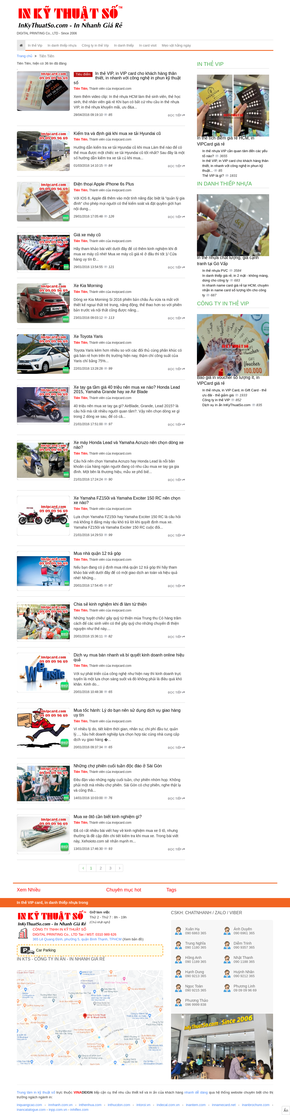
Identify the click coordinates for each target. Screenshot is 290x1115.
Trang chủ (25, 56)
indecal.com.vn (168, 1105)
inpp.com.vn (58, 1110)
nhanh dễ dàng (196, 1092)
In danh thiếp (124, 45)
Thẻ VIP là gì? (213, 176)
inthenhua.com (90, 1105)
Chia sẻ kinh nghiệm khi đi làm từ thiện (110, 604)
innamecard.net (224, 1105)
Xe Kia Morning (88, 285)
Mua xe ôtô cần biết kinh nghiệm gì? (108, 816)
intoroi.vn (143, 1105)
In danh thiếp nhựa (62, 45)
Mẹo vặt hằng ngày (176, 45)
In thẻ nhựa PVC (215, 271)
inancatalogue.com (31, 1110)
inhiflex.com (79, 1110)
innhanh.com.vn (60, 1105)
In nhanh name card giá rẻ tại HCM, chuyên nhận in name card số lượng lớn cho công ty (235, 290)
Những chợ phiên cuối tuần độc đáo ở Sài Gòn (118, 766)
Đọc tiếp (176, 115)
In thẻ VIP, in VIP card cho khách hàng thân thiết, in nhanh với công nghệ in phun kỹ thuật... (235, 166)
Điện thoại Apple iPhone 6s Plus (104, 184)
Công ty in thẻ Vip (95, 45)
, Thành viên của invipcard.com (102, 88)
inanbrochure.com (255, 1105)
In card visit (147, 45)
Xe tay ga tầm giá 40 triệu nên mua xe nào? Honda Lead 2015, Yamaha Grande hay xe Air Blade (127, 389)
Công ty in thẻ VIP (216, 400)
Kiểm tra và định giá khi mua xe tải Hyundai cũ (117, 133)
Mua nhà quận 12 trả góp (97, 553)
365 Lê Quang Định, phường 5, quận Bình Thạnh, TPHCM (77, 939)
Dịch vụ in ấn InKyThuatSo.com (226, 405)
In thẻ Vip (35, 45)
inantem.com (195, 1105)
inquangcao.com (29, 1105)
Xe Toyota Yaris (88, 336)
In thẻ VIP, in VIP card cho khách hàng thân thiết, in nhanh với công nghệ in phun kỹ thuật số (127, 78)
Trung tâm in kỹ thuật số (36, 1092)
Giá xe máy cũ (87, 235)
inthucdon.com (119, 1105)
